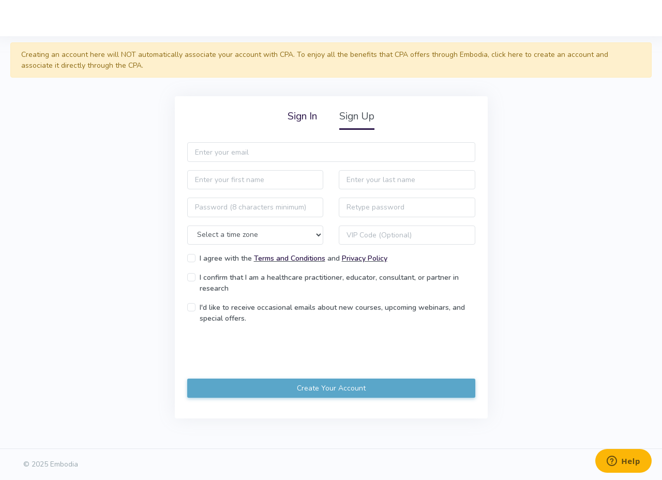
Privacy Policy (364, 258)
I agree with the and (293, 258)
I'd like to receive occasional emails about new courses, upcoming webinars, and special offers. (332, 313)
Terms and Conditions (289, 258)
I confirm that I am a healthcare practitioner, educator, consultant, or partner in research (329, 283)
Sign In (302, 116)
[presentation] (265, 352)
